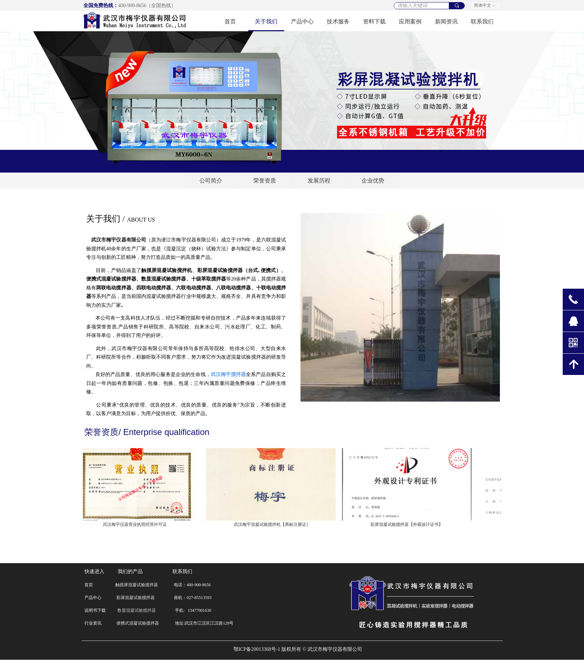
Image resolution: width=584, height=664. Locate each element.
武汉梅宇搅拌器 (228, 374)
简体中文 (482, 5)
